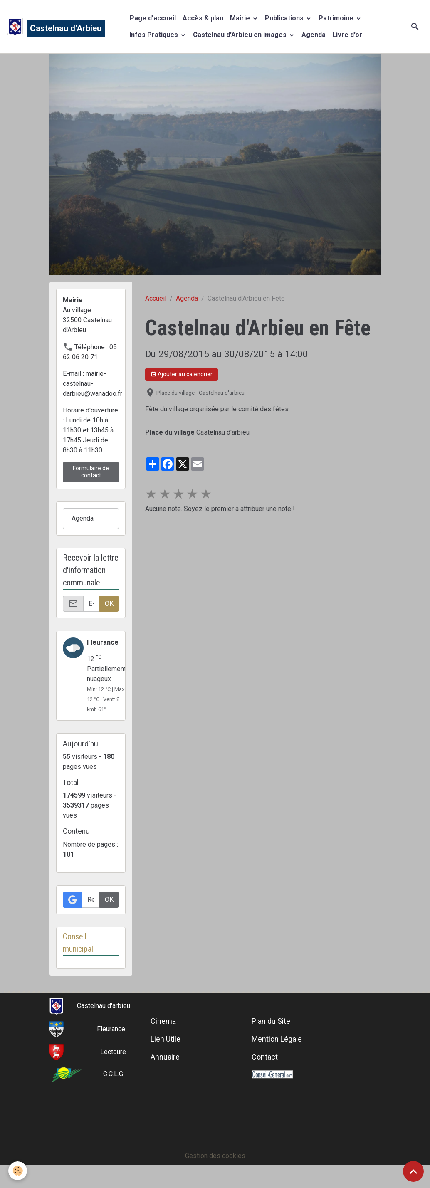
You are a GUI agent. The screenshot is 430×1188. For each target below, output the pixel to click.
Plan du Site (271, 1021)
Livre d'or (347, 35)
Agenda (313, 35)
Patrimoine (337, 18)
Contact (265, 1056)
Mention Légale (277, 1039)
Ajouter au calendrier (182, 374)
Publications (285, 18)
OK (109, 604)
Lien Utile (165, 1039)
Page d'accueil (153, 18)
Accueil (155, 298)
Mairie (241, 18)
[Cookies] (17, 1170)
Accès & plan (203, 18)
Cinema (163, 1021)
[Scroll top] (413, 1171)
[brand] (47, 27)
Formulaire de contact (91, 472)
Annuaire (165, 1056)
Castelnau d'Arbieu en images (240, 35)
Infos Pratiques (154, 35)
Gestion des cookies (215, 1156)
